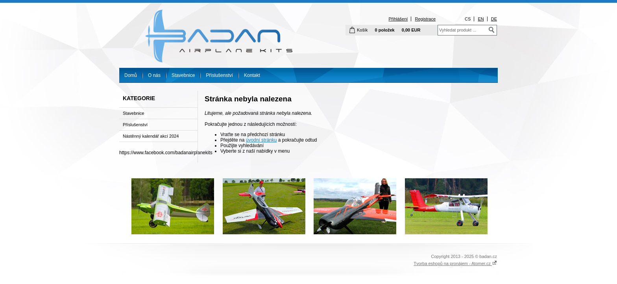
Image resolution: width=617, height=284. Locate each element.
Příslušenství (219, 75)
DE (494, 19)
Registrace (425, 19)
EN (481, 19)
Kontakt (252, 75)
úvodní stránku (261, 140)
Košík (362, 30)
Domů (130, 75)
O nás (154, 75)
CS (468, 19)
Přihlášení (398, 19)
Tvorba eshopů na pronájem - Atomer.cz (455, 263)
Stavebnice (183, 75)
